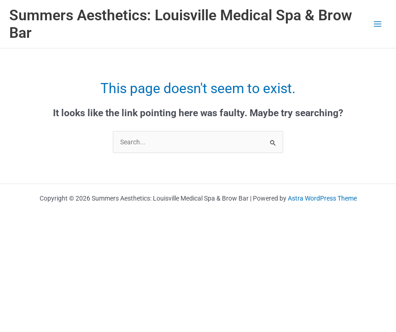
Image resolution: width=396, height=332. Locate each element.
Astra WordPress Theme (322, 198)
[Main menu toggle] (377, 24)
